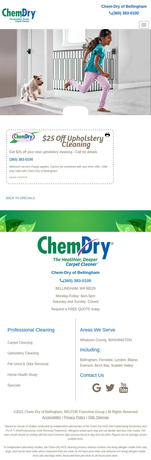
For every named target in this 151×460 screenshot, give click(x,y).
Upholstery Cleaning (23, 353)
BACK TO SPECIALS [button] (20, 198)
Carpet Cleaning (20, 342)
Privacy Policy (74, 417)
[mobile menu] (144, 24)
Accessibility (51, 417)
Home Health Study (23, 375)
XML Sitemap (98, 417)
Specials (14, 385)
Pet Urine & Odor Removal (28, 364)
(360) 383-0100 (124, 13)
